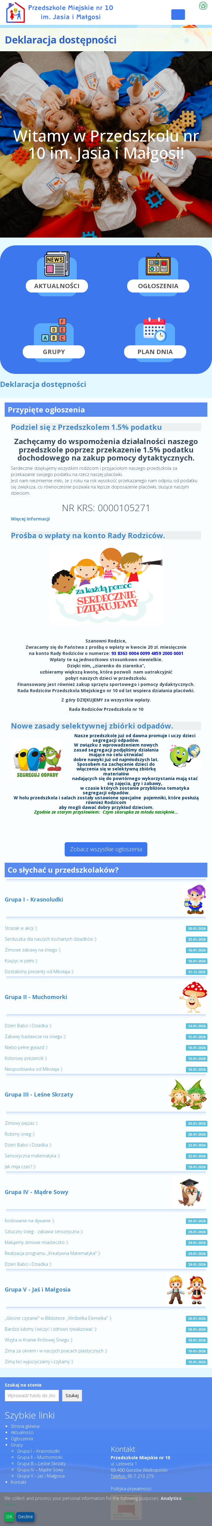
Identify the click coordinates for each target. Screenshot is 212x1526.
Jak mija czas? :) (20, 1166)
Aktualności (22, 1432)
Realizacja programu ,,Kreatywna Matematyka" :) (52, 1253)
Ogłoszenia (22, 1439)
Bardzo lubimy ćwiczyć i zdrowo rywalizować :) (50, 1329)
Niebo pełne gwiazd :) (26, 1047)
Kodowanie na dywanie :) (29, 1221)
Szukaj (72, 1395)
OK (9, 1516)
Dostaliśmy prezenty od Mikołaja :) (39, 971)
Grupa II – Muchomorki (39, 1457)
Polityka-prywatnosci (131, 1489)
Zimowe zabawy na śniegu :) (32, 950)
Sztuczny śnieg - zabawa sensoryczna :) (43, 1231)
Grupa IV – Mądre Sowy (40, 1470)
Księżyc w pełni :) (21, 961)
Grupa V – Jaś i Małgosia (41, 1476)
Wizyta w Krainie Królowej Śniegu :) (38, 1340)
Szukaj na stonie (23, 1385)
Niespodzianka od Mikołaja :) (33, 1069)
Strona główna (25, 1426)
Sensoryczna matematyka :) (32, 1156)
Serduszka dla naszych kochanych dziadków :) (50, 939)
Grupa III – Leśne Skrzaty (41, 1463)
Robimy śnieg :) (19, 1134)
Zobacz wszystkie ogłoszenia (106, 849)
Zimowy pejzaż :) (21, 1123)
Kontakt (18, 1482)
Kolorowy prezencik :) (26, 1058)
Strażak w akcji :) (21, 928)
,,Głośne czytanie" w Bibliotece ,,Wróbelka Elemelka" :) (58, 1318)
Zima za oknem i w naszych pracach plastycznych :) (56, 1351)
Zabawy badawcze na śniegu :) (35, 1036)
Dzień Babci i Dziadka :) (28, 1026)
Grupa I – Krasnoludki (38, 1451)
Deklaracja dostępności (43, 384)
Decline (25, 1516)
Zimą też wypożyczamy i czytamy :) (39, 1362)
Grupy (17, 1445)
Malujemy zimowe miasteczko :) (36, 1242)
